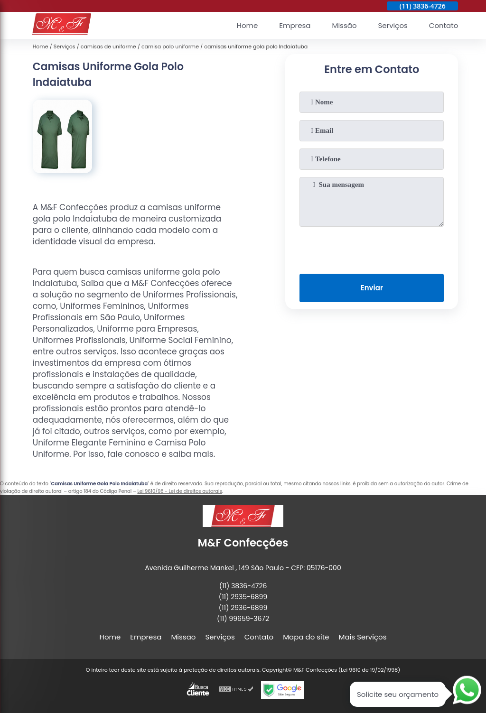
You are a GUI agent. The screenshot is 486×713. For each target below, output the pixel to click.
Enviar (372, 288)
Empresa (294, 25)
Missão (344, 25)
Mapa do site (306, 637)
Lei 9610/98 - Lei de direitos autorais (179, 491)
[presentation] (371, 248)
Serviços (393, 25)
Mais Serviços (363, 637)
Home (247, 25)
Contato (443, 25)
